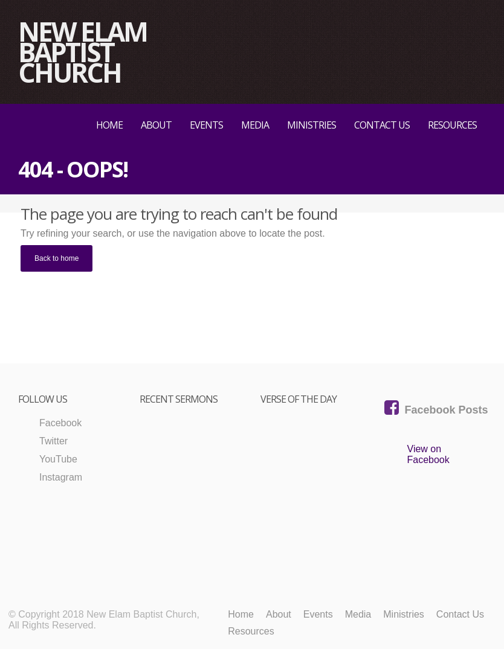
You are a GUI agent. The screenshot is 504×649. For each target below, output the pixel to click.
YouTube (58, 459)
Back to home (56, 258)
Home (109, 125)
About (156, 125)
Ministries (311, 125)
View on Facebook (428, 454)
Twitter (53, 441)
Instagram (60, 477)
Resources (452, 125)
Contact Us (382, 125)
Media (255, 125)
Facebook (60, 423)
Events (206, 125)
